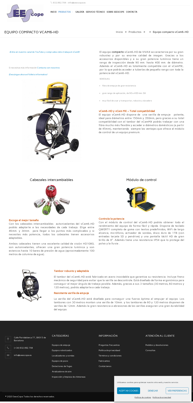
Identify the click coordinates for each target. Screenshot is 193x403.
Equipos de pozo (60, 361)
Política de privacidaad (109, 350)
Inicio (119, 32)
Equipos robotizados (62, 350)
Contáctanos (105, 366)
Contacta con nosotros (48, 68)
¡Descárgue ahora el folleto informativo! (28, 74)
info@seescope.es (23, 355)
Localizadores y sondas (63, 355)
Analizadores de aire (61, 371)
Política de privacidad (162, 397)
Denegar (153, 390)
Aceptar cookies (128, 390)
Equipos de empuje (61, 345)
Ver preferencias (177, 390)
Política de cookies (143, 397)
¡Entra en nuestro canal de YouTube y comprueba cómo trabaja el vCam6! (45, 52)
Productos (135, 32)
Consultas (150, 350)
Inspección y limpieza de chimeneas (69, 377)
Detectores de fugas (62, 366)
